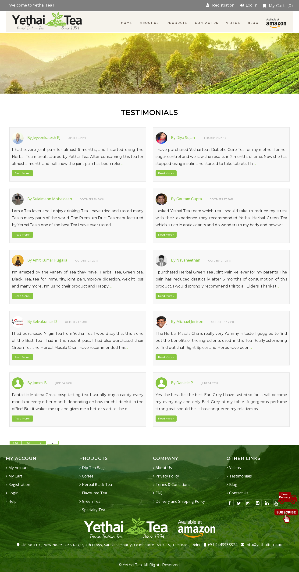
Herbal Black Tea (97, 484)
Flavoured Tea (94, 492)
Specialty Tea (93, 509)
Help (12, 501)
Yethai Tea (132, 565)
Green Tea (91, 501)
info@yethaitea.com (261, 544)
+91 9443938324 (221, 544)
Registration (220, 5)
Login (13, 492)
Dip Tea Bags (94, 467)
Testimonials (240, 476)
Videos (235, 467)
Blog (233, 484)
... (122, 163)
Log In (248, 5)
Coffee (87, 476)
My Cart (277, 6)
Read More (22, 173)
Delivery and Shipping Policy (180, 501)
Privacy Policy (167, 476)
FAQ (159, 492)
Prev (27, 442)
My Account (18, 467)
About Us (164, 467)
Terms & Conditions (173, 484)
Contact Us (238, 492)
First (15, 442)
